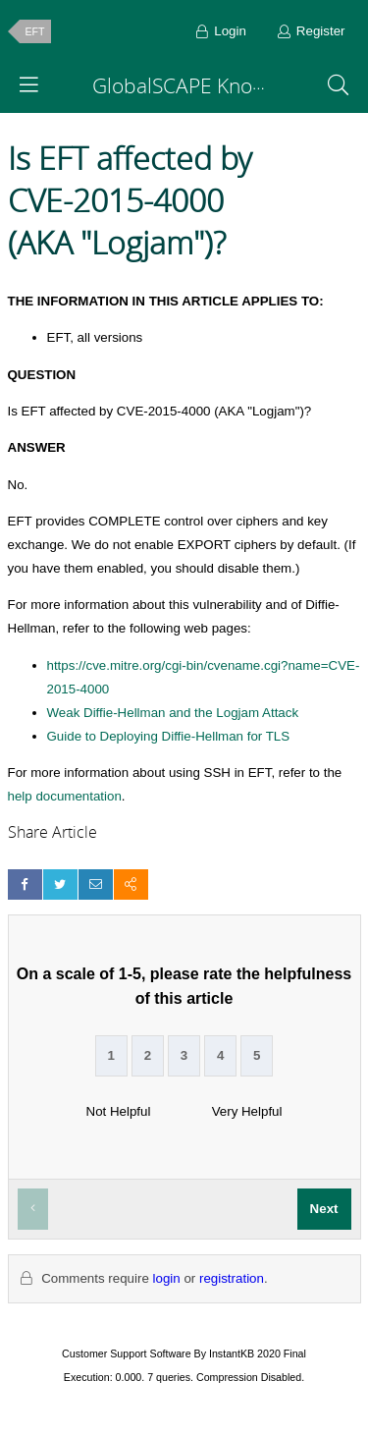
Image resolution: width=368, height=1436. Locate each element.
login (167, 1278)
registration (231, 1278)
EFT (35, 31)
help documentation (65, 796)
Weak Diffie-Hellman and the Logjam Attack (173, 712)
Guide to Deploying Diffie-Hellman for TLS (168, 736)
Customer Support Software (126, 1353)
